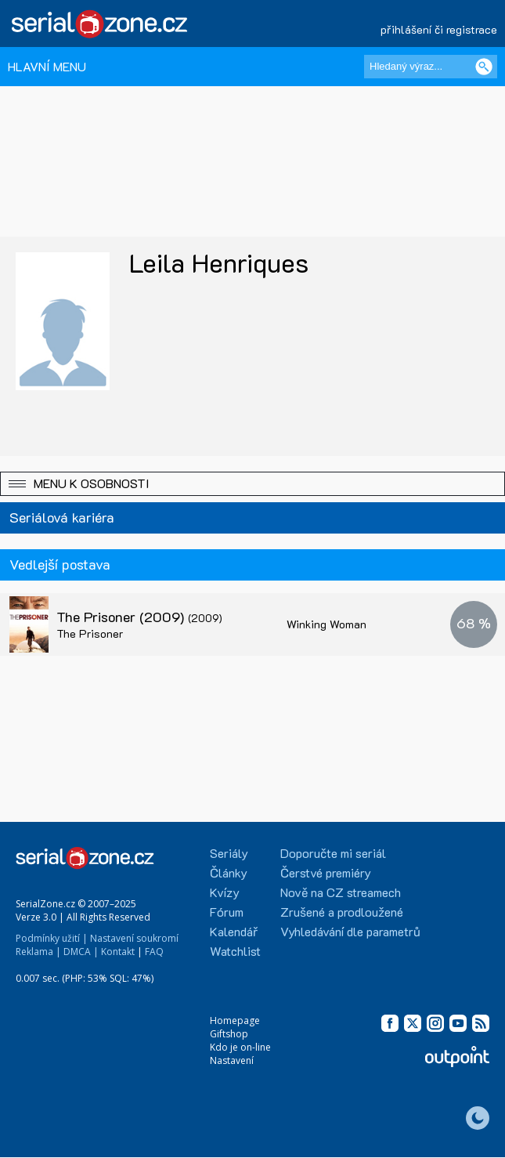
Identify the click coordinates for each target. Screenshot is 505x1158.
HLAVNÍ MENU (47, 66)
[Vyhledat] (483, 66)
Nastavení (232, 1060)
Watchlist (235, 951)
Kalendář (234, 931)
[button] (252, 484)
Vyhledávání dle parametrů (350, 931)
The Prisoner (89, 633)
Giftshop (229, 1033)
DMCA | (81, 951)
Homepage (235, 1020)
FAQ (154, 951)
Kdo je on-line (240, 1047)
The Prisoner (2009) (139, 616)
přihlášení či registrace (439, 29)
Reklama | (38, 951)
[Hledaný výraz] (430, 66)
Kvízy (225, 892)
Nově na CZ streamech (340, 892)
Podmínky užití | (52, 938)
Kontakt (118, 951)
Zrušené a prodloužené (341, 911)
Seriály (229, 853)
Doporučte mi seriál (333, 853)
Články (228, 872)
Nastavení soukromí (134, 938)
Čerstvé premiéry (325, 872)
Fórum (226, 911)
